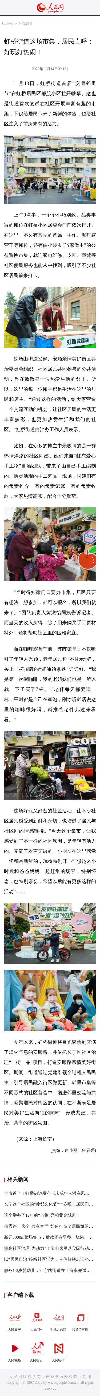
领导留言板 (80, 1319)
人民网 (6, 24)
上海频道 (25, 24)
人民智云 (36, 1350)
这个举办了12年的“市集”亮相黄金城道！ (42, 1215)
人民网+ (36, 1319)
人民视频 (15, 1350)
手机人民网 (58, 1319)
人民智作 (58, 1350)
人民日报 (15, 1319)
